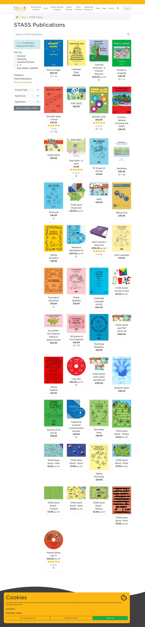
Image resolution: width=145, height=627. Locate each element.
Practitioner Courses (36, 8)
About (111, 8)
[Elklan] (20, 8)
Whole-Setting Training (57, 8)
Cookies (18, 613)
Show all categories (23, 82)
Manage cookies (71, 618)
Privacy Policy (10, 613)
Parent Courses (68, 8)
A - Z (19, 65)
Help (104, 8)
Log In (127, 8)
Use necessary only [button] (28, 618)
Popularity (22, 59)
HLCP (46, 8)
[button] (27, 90)
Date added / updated (27, 68)
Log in (19, 43)
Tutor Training (78, 8)
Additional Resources (88, 8)
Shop (98, 8)
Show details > (10, 609)
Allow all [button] (110, 618)
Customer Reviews (25, 62)
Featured (21, 56)
